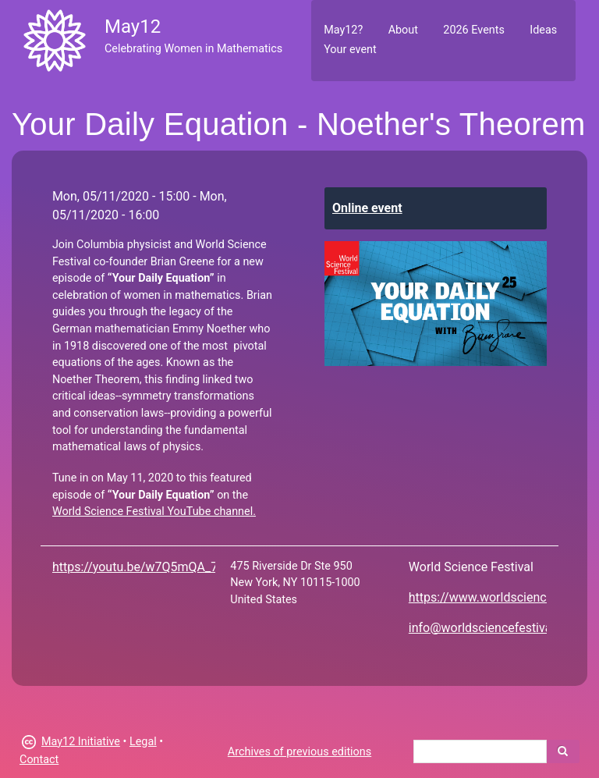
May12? (343, 30)
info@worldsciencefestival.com (496, 627)
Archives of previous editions (299, 751)
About (403, 30)
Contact (38, 759)
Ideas (543, 30)
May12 (133, 26)
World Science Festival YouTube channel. (154, 511)
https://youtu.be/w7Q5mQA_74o (142, 567)
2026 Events (474, 30)
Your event (350, 49)
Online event (367, 208)
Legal (143, 741)
